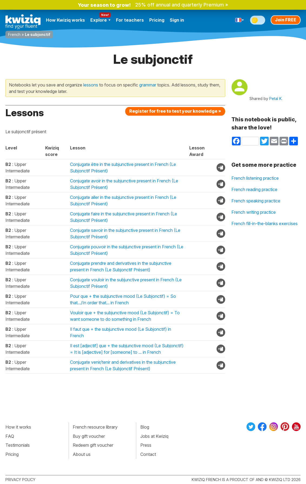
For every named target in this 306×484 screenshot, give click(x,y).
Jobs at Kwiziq (154, 436)
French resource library (95, 427)
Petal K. (275, 98)
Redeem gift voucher (93, 445)
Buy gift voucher (89, 436)
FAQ (9, 436)
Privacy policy (20, 479)
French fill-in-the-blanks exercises (264, 223)
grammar (147, 85)
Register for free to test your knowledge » (175, 111)
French (14, 34)
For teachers (130, 20)
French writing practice (253, 212)
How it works (18, 427)
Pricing (156, 20)
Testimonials (17, 445)
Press (145, 445)
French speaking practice (255, 200)
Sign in (177, 20)
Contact (148, 454)
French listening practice (255, 178)
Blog (144, 427)
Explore (100, 20)
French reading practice (254, 189)
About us (82, 454)
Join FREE (285, 19)
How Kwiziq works (65, 20)
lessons (90, 85)
